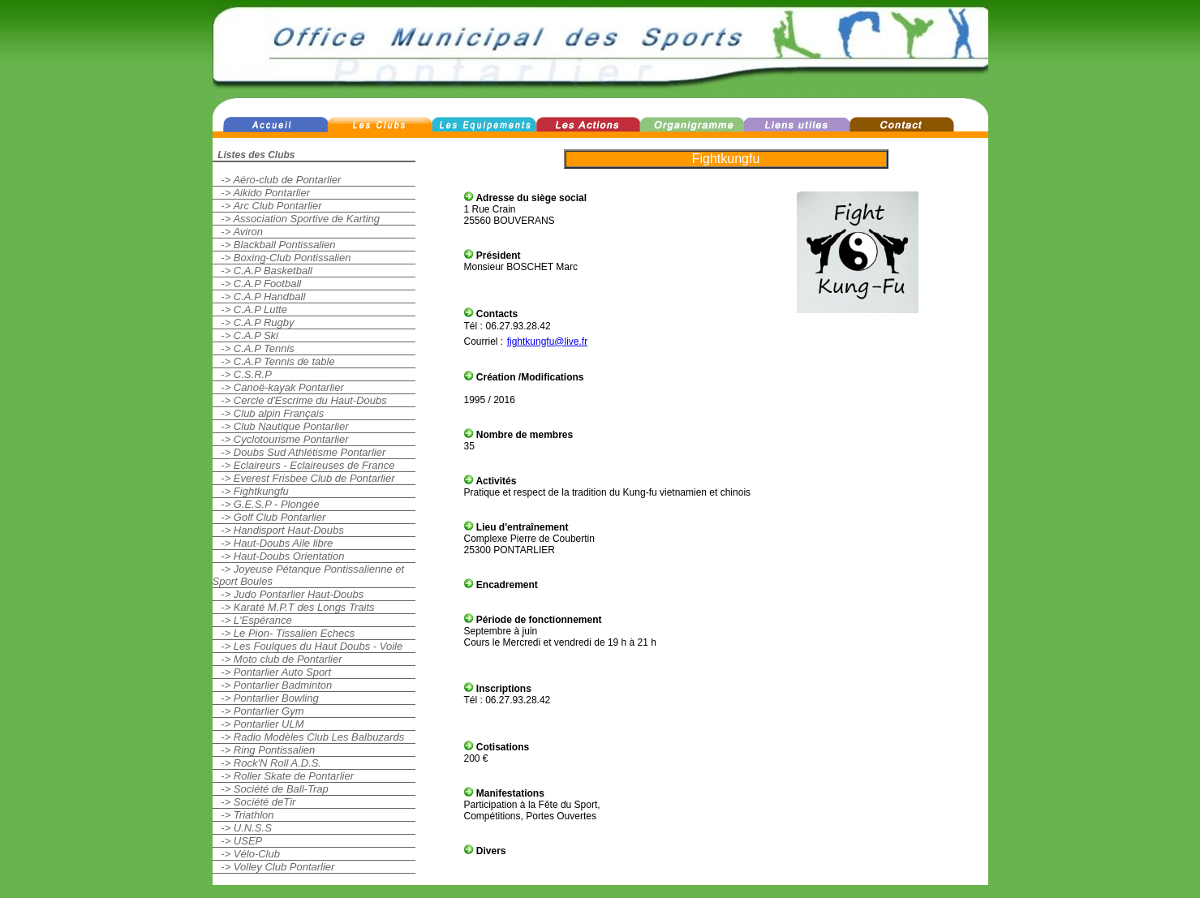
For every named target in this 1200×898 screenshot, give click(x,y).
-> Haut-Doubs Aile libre (273, 543)
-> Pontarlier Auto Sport (272, 672)
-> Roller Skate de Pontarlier (284, 776)
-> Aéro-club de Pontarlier (277, 180)
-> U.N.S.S (242, 828)
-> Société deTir (254, 802)
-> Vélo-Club (246, 854)
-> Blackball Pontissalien (274, 244)
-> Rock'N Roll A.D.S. (267, 763)
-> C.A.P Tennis (254, 348)
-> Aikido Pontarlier (262, 193)
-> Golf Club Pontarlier (269, 517)
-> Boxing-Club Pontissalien (282, 257)
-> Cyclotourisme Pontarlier (281, 439)
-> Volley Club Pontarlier (274, 867)
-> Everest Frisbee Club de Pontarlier (304, 478)
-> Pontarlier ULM (258, 724)
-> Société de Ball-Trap (271, 789)
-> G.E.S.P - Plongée (266, 504)
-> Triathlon (243, 815)
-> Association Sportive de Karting (297, 219)
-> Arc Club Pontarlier (267, 206)
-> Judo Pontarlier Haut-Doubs (288, 594)
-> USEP (238, 841)
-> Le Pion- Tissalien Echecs (284, 633)
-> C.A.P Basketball (262, 270)
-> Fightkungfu (251, 491)
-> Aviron (238, 232)
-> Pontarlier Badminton (273, 685)
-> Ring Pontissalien (264, 750)
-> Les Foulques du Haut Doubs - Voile (308, 646)
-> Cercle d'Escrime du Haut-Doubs (300, 400)
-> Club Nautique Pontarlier (281, 426)
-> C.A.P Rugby (254, 322)
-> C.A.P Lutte (250, 309)
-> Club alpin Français (269, 413)
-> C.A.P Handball (259, 296)
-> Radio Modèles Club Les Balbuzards (309, 737)
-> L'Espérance (252, 620)
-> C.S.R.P (242, 374)
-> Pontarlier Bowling (266, 698)
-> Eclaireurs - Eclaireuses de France (304, 465)
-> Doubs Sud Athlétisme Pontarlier (299, 452)
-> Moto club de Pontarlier (277, 659)
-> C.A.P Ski (246, 335)
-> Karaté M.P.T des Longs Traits (294, 607)
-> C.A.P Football (257, 283)
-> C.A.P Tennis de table (274, 361)
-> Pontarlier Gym (258, 711)
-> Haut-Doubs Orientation (279, 556)
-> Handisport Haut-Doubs (278, 530)
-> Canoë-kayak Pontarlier (278, 387)
